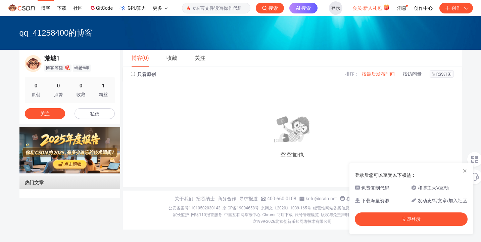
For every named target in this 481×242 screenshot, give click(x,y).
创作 (456, 8)
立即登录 (411, 219)
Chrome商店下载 (277, 214)
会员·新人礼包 (371, 7)
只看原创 (143, 74)
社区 (78, 8)
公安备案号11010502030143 (194, 208)
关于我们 (184, 198)
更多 (160, 8)
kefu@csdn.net (321, 198)
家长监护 (181, 214)
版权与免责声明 (335, 214)
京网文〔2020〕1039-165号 (286, 208)
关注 (45, 113)
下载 (61, 8)
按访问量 (412, 74)
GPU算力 (132, 8)
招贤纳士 (205, 198)
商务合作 (227, 198)
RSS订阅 (442, 74)
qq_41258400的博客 (56, 32)
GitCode (101, 7)
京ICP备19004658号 (241, 208)
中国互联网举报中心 (242, 214)
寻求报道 (248, 198)
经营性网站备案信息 (331, 208)
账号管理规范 (307, 214)
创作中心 (423, 8)
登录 (335, 8)
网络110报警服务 (206, 214)
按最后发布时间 (378, 74)
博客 (45, 8)
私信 (94, 114)
